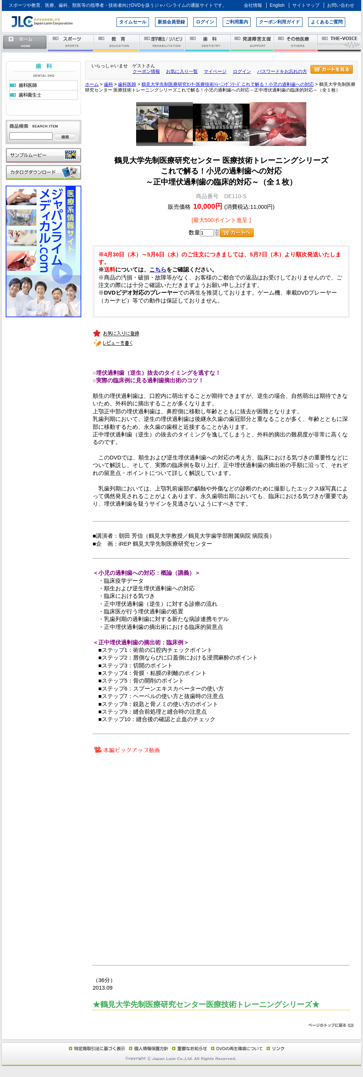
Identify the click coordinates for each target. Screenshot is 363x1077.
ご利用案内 (236, 22)
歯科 (208, 42)
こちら (157, 270)
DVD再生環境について (237, 1048)
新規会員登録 (171, 22)
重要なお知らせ (188, 1048)
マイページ (215, 71)
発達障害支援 (253, 42)
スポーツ (71, 42)
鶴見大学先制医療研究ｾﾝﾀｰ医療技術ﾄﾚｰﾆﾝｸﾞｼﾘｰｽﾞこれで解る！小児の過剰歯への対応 (227, 84)
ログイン (205, 22)
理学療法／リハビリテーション (162, 42)
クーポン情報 (146, 71)
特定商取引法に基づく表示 (96, 1048)
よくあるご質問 (327, 22)
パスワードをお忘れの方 (282, 71)
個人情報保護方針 (147, 1048)
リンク (274, 1048)
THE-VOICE (339, 42)
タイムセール (132, 22)
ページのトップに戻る (181, 1025)
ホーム (25, 42)
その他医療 (296, 42)
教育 (117, 42)
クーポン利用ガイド (279, 22)
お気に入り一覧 (182, 71)
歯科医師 (127, 84)
